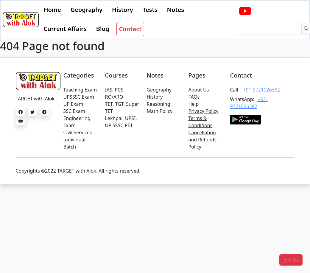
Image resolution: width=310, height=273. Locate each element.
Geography (86, 10)
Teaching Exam (80, 89)
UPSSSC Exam (78, 97)
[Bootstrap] (21, 19)
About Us (198, 89)
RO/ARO (114, 97)
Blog (102, 29)
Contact (130, 29)
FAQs (194, 97)
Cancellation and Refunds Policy (202, 139)
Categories (78, 75)
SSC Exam (74, 111)
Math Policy (159, 111)
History (122, 10)
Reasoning (158, 104)
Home (52, 10)
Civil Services (77, 132)
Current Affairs (64, 29)
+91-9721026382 (261, 89)
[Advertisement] (155, 228)
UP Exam (73, 104)
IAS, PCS (114, 89)
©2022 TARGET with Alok (68, 171)
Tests (150, 10)
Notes (175, 10)
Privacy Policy (203, 111)
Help (193, 104)
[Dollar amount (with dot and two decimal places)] (269, 28)
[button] (291, 260)
